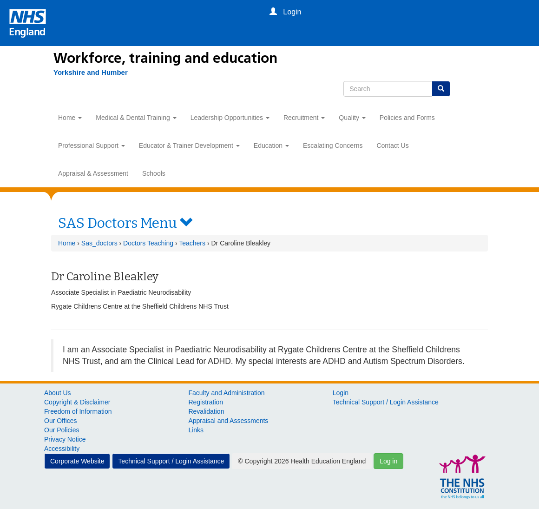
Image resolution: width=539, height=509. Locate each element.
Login (340, 393)
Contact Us (392, 145)
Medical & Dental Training (136, 117)
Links (196, 430)
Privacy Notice (64, 439)
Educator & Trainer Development (189, 145)
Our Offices (60, 420)
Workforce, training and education (165, 58)
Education (271, 145)
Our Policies (61, 430)
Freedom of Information (78, 411)
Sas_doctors (99, 243)
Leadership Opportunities (230, 117)
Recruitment (304, 117)
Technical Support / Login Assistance (386, 402)
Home (70, 117)
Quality (352, 117)
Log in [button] (388, 461)
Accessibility (61, 448)
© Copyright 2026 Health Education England (302, 461)
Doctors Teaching (148, 243)
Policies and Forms (407, 117)
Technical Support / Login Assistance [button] (171, 461)
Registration (205, 402)
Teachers (192, 243)
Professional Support (91, 145)
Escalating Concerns (332, 145)
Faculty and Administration (226, 393)
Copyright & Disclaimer (77, 402)
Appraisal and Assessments (228, 420)
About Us (57, 393)
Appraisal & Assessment (93, 173)
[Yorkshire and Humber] (86, 72)
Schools (153, 173)
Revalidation (206, 411)
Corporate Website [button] (77, 461)
